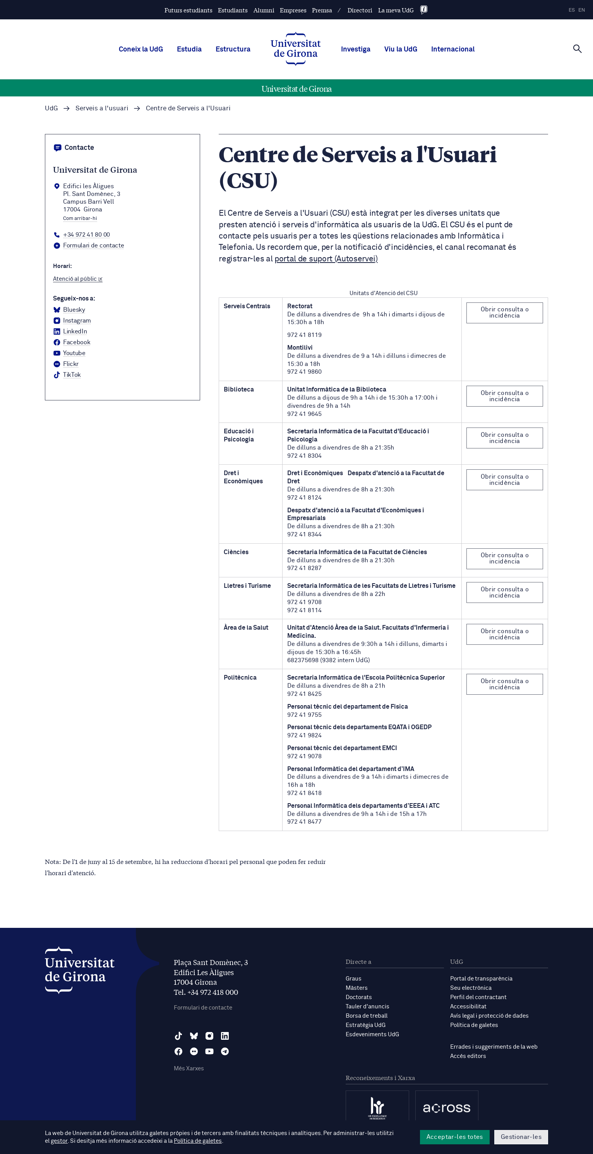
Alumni (264, 10)
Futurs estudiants (189, 10)
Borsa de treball (366, 1016)
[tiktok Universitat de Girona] (67, 375)
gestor (59, 1141)
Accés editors (468, 1056)
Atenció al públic (78, 279)
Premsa (322, 10)
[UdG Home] (296, 49)
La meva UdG (396, 10)
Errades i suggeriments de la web (494, 1047)
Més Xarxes (189, 1069)
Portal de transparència (481, 979)
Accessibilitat (468, 1007)
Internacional (453, 49)
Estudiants (233, 10)
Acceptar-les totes (455, 1137)
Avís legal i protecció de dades (489, 1016)
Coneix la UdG (141, 49)
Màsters (357, 988)
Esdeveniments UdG (372, 1034)
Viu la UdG (400, 49)
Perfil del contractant (478, 997)
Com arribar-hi (80, 218)
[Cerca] (577, 48)
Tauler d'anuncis (367, 1007)
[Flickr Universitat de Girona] (66, 364)
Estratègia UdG (366, 1025)
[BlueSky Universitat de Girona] (69, 310)
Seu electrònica (471, 988)
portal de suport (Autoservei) (326, 259)
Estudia (189, 49)
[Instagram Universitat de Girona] (72, 321)
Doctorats (359, 997)
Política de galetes (474, 1025)
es (572, 10)
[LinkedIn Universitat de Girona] (70, 332)
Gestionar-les (521, 1137)
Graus (354, 979)
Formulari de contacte (203, 1008)
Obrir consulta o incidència (505, 312)
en (581, 10)
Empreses (293, 10)
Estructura (233, 49)
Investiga (355, 49)
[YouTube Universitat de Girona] (69, 353)
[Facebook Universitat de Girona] (71, 343)
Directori (360, 10)
